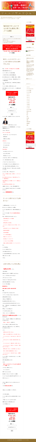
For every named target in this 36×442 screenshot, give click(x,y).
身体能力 (16, 13)
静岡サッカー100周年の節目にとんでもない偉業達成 (30, 62)
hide (12, 36)
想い (6, 13)
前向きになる (29, 111)
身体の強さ (28, 121)
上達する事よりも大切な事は (8, 42)
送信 (12, 114)
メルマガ (2, 13)
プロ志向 (23, 13)
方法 (9, 13)
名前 (12, 107)
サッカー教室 (29, 90)
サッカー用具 (30, 13)
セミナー (33, 13)
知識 (19, 13)
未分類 (28, 118)
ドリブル (28, 100)
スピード (28, 97)
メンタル (13, 13)
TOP (11, 17)
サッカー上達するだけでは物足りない (9, 41)
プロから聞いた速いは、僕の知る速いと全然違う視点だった (30, 74)
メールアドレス (12, 110)
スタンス (28, 95)
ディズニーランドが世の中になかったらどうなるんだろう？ (30, 65)
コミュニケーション (30, 88)
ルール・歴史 (27, 13)
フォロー (28, 102)
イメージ (28, 86)
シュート (28, 93)
